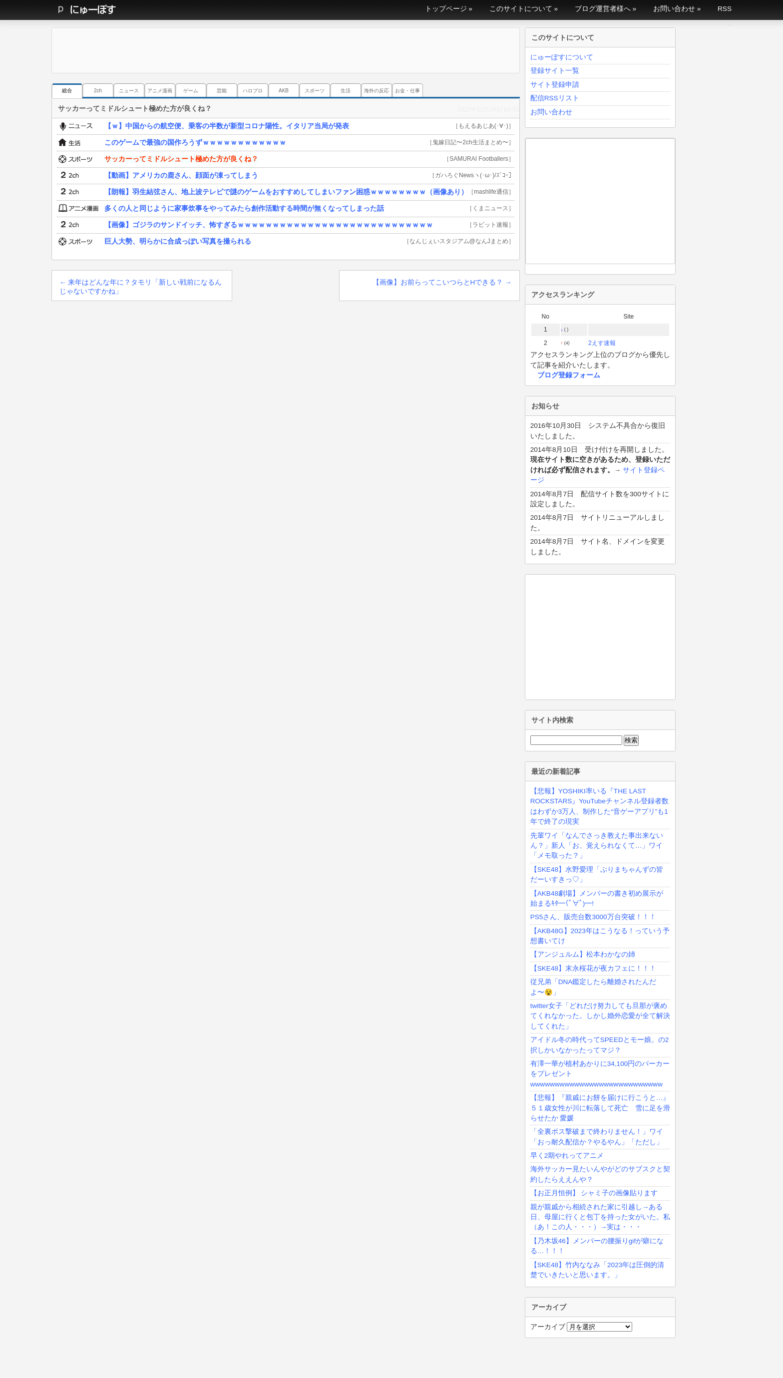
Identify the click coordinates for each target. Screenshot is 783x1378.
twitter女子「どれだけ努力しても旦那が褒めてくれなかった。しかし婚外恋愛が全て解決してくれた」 (600, 1016)
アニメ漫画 (159, 90)
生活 (346, 90)
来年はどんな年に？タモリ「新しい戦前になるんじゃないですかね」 (140, 287)
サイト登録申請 (554, 84)
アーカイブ (547, 1327)
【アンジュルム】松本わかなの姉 (582, 954)
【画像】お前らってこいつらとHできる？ (442, 282)
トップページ (446, 8)
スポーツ (315, 90)
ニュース (129, 90)
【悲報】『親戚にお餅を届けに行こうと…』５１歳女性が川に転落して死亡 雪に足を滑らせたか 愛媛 (600, 1108)
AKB (284, 90)
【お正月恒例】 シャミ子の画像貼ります (594, 1193)
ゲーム (190, 90)
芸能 (222, 90)
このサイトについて (520, 8)
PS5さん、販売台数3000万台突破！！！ (593, 917)
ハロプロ (253, 90)
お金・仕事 (407, 90)
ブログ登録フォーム (568, 375)
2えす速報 (602, 343)
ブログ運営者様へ (603, 8)
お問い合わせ (674, 8)
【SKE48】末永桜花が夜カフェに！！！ (593, 968)
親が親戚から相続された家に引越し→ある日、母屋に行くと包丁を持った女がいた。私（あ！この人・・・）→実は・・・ (600, 1217)
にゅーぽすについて (561, 57)
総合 (67, 90)
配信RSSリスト (554, 98)
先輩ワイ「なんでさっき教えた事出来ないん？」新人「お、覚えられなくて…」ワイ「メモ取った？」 (596, 846)
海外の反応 (376, 90)
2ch (98, 90)
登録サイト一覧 (554, 70)
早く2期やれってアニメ (567, 1155)
